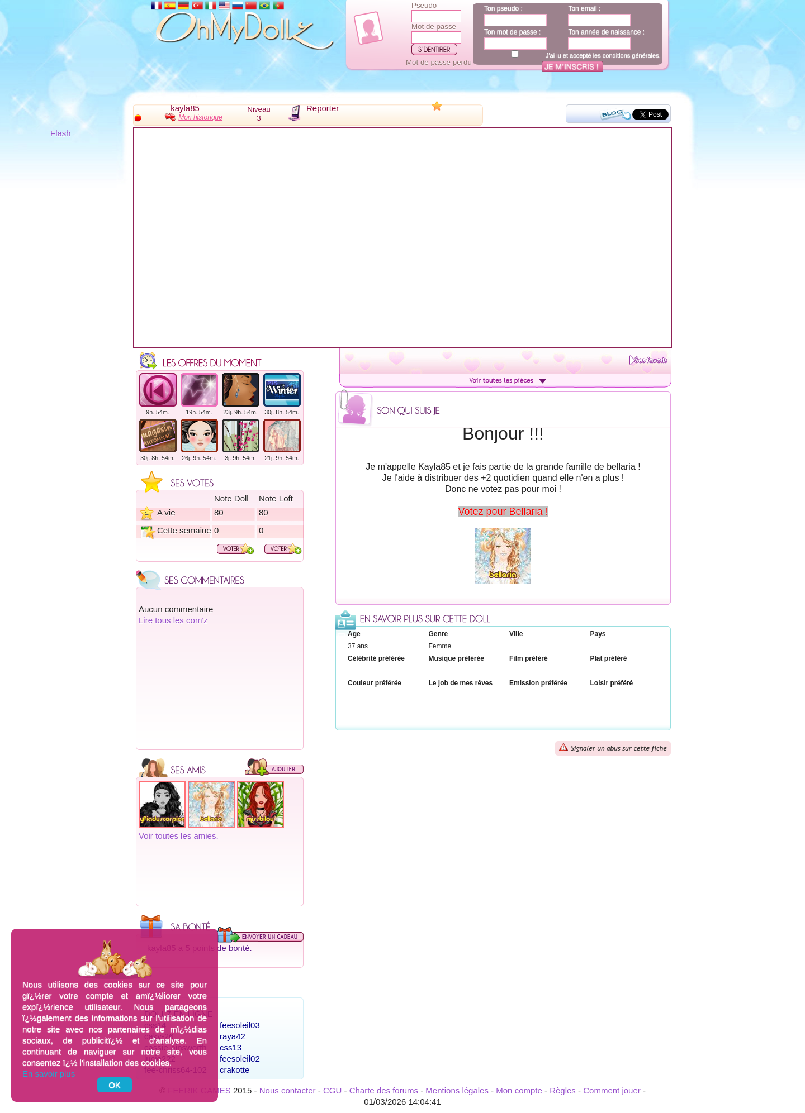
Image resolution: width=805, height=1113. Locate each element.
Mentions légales (457, 1090)
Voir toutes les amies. (179, 835)
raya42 (232, 1036)
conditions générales (631, 55)
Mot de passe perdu (439, 62)
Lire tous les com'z (173, 620)
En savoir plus (48, 1073)
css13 (231, 1047)
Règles (563, 1090)
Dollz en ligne (178, 1014)
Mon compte (519, 1090)
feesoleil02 (240, 1058)
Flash (60, 133)
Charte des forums (383, 1090)
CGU (332, 1090)
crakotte (234, 1069)
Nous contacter (287, 1090)
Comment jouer (612, 1090)
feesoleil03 (240, 1025)
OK (114, 1085)
